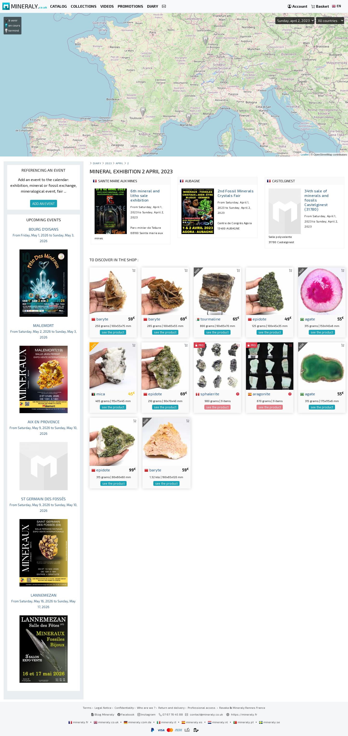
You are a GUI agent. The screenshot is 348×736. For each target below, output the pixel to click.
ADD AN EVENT (43, 204)
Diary (97, 163)
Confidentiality (124, 707)
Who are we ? (146, 707)
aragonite (259, 393)
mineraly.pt (243, 722)
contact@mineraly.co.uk (206, 714)
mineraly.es (192, 722)
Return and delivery (171, 707)
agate (307, 318)
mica (98, 393)
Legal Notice (103, 707)
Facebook (125, 714)
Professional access (202, 707)
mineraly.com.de (138, 722)
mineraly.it (167, 722)
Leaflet (305, 154)
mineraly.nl (218, 722)
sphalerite (207, 393)
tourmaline (208, 318)
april (119, 163)
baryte (99, 318)
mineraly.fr (78, 722)
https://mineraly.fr (244, 714)
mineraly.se (269, 722)
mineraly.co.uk (106, 722)
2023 (108, 163)
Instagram (146, 714)
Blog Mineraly (102, 714)
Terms (87, 707)
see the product (113, 332)
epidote (257, 318)
